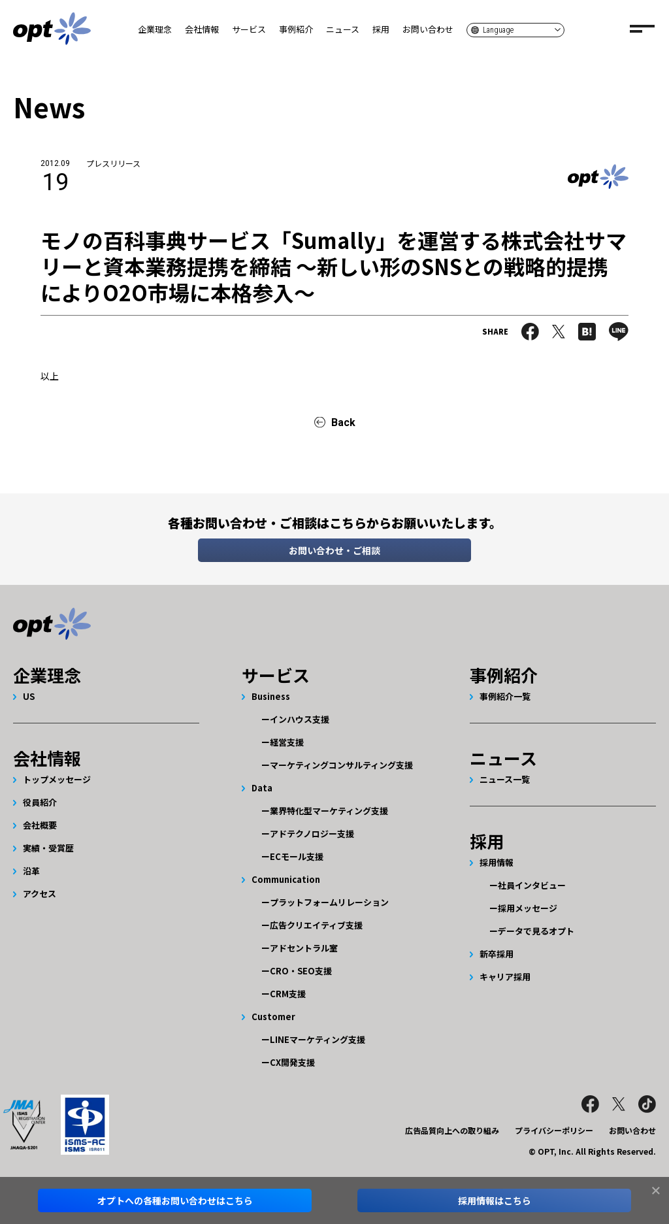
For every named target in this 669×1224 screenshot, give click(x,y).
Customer (273, 1016)
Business (271, 696)
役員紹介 (40, 802)
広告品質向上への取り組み (452, 1130)
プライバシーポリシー (554, 1130)
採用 (380, 29)
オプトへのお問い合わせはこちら (175, 1200)
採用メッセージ (527, 908)
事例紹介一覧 (505, 696)
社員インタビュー (532, 885)
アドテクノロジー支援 (312, 833)
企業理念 (155, 29)
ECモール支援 (296, 856)
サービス (249, 29)
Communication (286, 879)
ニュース (342, 29)
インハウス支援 (299, 719)
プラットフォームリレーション (329, 902)
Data (262, 788)
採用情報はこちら (494, 1200)
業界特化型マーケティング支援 (329, 810)
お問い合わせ (427, 29)
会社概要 (40, 825)
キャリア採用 (505, 976)
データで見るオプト (536, 931)
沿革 (31, 871)
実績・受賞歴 (48, 848)
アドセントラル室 (304, 948)
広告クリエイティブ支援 (316, 925)
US (29, 696)
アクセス (39, 893)
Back (343, 422)
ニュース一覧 (505, 779)
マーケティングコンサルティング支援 (341, 765)
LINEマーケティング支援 (317, 1039)
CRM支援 (288, 993)
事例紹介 (296, 29)
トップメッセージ (57, 779)
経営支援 (287, 742)
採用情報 (497, 862)
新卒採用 (497, 954)
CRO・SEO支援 (301, 971)
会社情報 (202, 29)
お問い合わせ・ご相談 (334, 550)
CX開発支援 (292, 1062)
